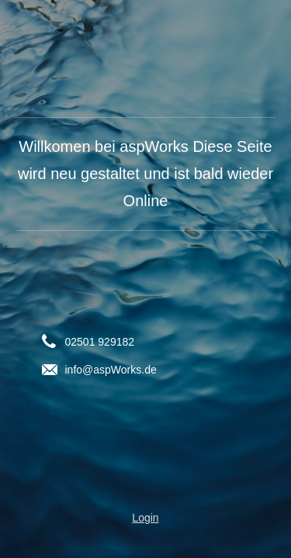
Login (145, 518)
